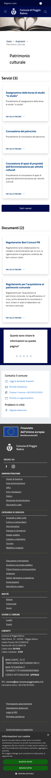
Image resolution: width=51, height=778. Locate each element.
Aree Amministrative (15, 483)
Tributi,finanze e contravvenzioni (21, 569)
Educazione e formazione (17, 560)
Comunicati (11, 603)
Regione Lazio (10, 3)
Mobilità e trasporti (14, 547)
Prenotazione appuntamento (19, 703)
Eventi (9, 624)
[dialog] (25, 755)
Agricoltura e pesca (14, 586)
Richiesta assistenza (15, 716)
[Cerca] (45, 11)
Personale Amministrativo (18, 500)
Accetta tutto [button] (25, 762)
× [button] (48, 735)
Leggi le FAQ (11, 712)
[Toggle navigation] (5, 11)
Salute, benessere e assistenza (20, 577)
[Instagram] (13, 466)
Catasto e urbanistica (15, 539)
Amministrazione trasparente (19, 729)
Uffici (8, 487)
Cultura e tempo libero (16, 522)
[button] (25, 773)
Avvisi (9, 608)
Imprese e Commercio (16, 530)
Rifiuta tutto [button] (25, 768)
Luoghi (9, 620)
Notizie (9, 599)
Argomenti (20, 41)
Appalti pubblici (13, 534)
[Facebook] (6, 466)
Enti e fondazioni (13, 491)
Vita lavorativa (12, 526)
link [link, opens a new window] (11, 756)
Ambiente (10, 573)
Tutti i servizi (25, 208)
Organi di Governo (14, 479)
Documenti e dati (14, 504)
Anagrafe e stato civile (16, 517)
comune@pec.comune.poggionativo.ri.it (24, 681)
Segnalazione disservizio (17, 708)
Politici (9, 496)
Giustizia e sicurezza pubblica (19, 565)
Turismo (9, 543)
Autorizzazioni (12, 582)
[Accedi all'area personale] (40, 3)
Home (9, 41)
